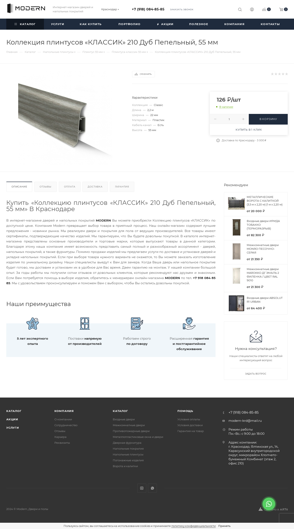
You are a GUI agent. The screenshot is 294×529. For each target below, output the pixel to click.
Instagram (141, 488)
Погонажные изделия (128, 460)
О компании (63, 419)
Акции (12, 419)
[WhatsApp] (269, 504)
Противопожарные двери (131, 431)
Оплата (69, 186)
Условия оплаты (188, 419)
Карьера (60, 436)
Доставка (95, 186)
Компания (64, 411)
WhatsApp (152, 488)
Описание (19, 186)
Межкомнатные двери (129, 425)
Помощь (185, 411)
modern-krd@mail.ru (245, 421)
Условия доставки (190, 425)
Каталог (14, 411)
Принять (224, 526)
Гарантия (122, 186)
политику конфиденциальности (193, 526)
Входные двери (124, 419)
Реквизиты (62, 442)
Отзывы (45, 186)
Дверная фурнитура (127, 442)
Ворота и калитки (125, 466)
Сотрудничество (65, 425)
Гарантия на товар (190, 431)
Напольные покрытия (128, 448)
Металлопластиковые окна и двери (138, 436)
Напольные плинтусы (128, 454)
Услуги (12, 427)
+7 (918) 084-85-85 (148, 9)
